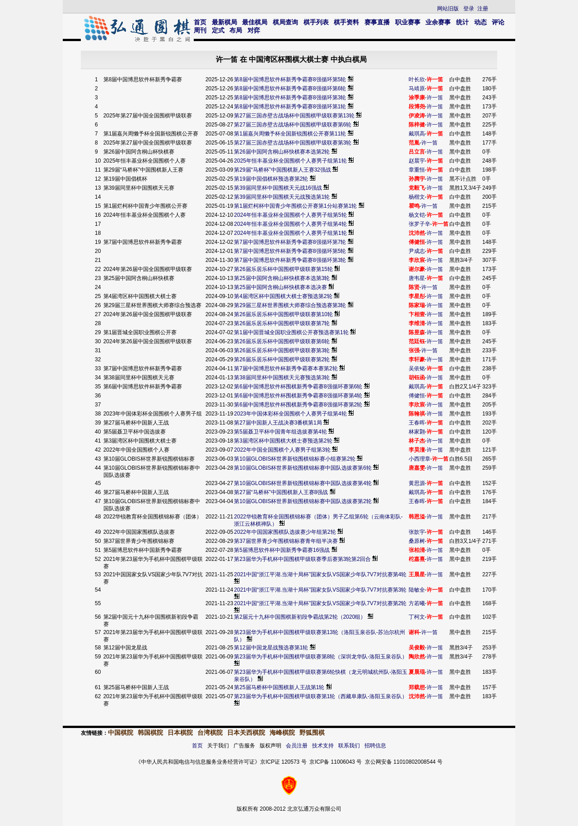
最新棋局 (224, 22)
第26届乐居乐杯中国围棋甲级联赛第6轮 (282, 341)
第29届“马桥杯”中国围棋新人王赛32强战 (282, 170)
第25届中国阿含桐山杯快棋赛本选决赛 (280, 287)
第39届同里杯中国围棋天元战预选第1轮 (282, 197)
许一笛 (435, 97)
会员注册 (297, 745)
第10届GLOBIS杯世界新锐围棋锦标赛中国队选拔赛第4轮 (303, 483)
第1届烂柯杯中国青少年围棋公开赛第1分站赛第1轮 (295, 206)
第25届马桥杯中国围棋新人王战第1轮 (279, 687)
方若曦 (417, 603)
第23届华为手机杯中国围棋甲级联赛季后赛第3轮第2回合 (302, 559)
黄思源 (417, 483)
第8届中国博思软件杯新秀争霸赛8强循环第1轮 (290, 106)
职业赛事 (407, 22)
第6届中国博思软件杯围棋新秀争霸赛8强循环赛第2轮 (298, 404)
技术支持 (323, 745)
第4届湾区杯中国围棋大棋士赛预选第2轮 (283, 296)
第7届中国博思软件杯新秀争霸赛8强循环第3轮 (290, 260)
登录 (468, 8)
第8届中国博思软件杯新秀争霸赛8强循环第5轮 (290, 79)
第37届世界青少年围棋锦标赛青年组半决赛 (285, 541)
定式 (218, 30)
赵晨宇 (417, 161)
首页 (200, 22)
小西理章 (419, 459)
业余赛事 (438, 22)
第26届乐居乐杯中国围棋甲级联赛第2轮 (282, 359)
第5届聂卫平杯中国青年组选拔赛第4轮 (280, 432)
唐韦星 (417, 278)
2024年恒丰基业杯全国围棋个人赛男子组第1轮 (290, 233)
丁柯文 (417, 617)
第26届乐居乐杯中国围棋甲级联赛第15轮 (283, 269)
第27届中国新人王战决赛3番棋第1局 (278, 423)
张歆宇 (417, 532)
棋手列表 (316, 22)
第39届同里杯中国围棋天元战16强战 (278, 188)
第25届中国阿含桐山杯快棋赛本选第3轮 (282, 278)
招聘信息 (375, 745)
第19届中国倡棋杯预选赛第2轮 (271, 179)
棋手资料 (346, 22)
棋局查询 (285, 22)
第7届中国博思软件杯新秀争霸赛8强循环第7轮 (290, 242)
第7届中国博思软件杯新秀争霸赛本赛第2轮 (285, 368)
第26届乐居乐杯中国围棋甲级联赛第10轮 (283, 314)
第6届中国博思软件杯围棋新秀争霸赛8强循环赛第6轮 (298, 386)
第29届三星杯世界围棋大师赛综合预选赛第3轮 (290, 305)
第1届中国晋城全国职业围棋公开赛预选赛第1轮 (291, 332)
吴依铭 (417, 368)
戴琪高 (417, 134)
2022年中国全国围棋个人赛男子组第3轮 (282, 450)
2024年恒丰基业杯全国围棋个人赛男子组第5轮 (290, 215)
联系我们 (349, 745)
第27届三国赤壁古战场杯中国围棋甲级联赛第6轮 (292, 124)
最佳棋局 (254, 22)
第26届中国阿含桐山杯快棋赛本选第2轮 (282, 152)
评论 (498, 22)
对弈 (253, 30)
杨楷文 (417, 197)
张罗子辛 (419, 224)
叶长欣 (417, 79)
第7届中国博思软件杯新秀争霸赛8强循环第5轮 (290, 251)
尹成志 (417, 251)
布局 (235, 30)
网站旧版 (448, 8)
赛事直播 (377, 22)
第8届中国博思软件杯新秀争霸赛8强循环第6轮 (290, 88)
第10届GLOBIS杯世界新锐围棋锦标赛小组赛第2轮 (294, 459)
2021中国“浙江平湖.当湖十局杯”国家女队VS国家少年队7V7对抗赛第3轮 (320, 590)
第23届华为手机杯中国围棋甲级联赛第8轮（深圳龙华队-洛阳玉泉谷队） (320, 656)
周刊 (200, 30)
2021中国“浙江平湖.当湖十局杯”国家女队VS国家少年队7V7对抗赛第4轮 (320, 574)
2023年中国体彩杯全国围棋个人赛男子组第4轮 (290, 414)
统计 (462, 22)
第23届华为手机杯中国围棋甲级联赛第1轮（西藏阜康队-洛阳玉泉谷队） (320, 696)
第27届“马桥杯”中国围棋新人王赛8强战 (281, 492)
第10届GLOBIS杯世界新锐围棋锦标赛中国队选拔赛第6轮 (303, 468)
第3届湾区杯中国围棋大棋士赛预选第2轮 (283, 441)
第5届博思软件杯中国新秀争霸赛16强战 (282, 550)
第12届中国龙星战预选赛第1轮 (271, 647)
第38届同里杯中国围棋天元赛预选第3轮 (282, 377)
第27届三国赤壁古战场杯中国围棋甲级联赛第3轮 (292, 143)
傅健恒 (417, 395)
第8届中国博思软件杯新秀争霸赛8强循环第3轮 (290, 97)
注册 (482, 8)
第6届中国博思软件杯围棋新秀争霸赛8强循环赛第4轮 (298, 395)
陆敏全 (417, 590)
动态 (480, 22)
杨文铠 (417, 215)
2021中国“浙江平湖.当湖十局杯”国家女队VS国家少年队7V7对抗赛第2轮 (320, 603)
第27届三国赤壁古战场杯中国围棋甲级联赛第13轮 (294, 115)
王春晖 (417, 423)
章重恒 (417, 170)
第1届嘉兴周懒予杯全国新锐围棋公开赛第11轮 (290, 134)
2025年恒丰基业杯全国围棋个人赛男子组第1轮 (290, 161)
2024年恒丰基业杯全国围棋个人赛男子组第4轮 (290, 224)
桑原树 (417, 541)
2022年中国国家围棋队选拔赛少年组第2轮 (285, 532)
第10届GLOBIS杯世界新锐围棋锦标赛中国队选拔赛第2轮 (303, 501)
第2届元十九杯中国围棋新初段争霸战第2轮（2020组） (300, 617)
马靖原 (417, 88)
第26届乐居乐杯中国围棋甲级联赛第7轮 (282, 323)
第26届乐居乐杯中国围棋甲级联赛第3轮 (282, 350)
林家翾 (417, 432)
